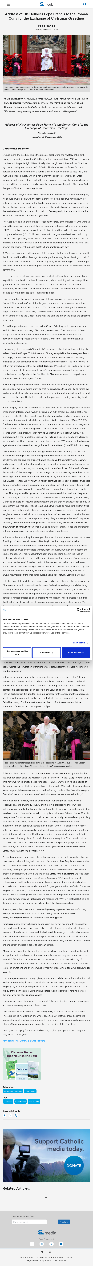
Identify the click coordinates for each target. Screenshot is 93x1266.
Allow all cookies (76, 652)
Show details (79, 643)
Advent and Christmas (13, 1091)
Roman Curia (34, 1101)
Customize (46, 652)
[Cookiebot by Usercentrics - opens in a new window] (78, 610)
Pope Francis (30, 1091)
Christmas (8, 1101)
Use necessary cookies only (17, 652)
